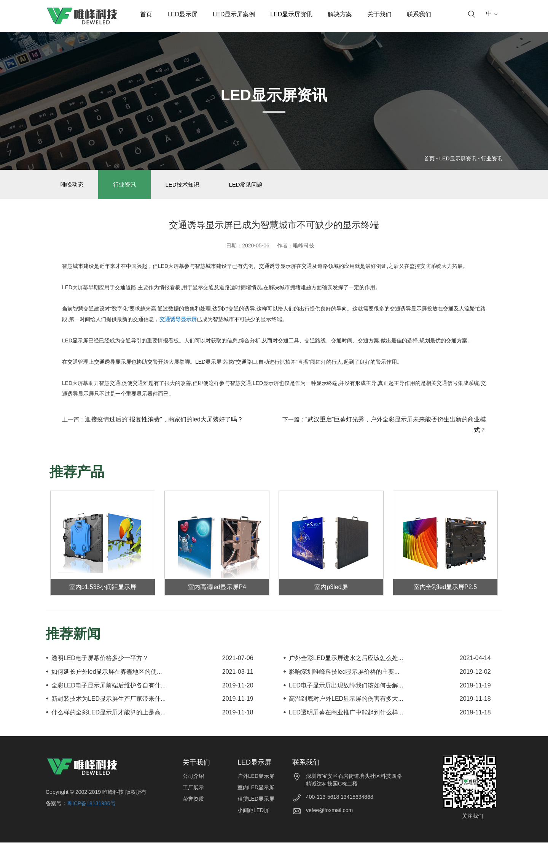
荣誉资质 (193, 800)
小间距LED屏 (253, 812)
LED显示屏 (182, 14)
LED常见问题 (251, 185)
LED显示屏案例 (234, 14)
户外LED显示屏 (255, 777)
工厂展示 (193, 789)
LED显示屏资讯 (291, 14)
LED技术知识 (186, 185)
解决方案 (340, 14)
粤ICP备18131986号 (91, 805)
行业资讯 (491, 158)
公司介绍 (193, 777)
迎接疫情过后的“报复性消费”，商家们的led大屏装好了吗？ (164, 421)
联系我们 (419, 14)
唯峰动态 (72, 185)
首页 (146, 14)
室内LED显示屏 (255, 789)
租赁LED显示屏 (255, 800)
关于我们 (379, 14)
